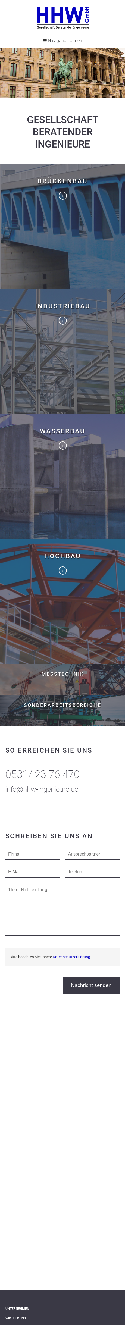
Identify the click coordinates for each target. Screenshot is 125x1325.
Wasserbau (62, 431)
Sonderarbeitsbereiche (62, 705)
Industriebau (62, 306)
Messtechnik (63, 674)
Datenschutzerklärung (71, 957)
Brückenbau (63, 181)
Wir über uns (15, 1318)
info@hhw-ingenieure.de (41, 789)
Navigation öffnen (62, 40)
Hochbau (62, 556)
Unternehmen (17, 1309)
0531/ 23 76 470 (42, 774)
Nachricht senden (91, 985)
